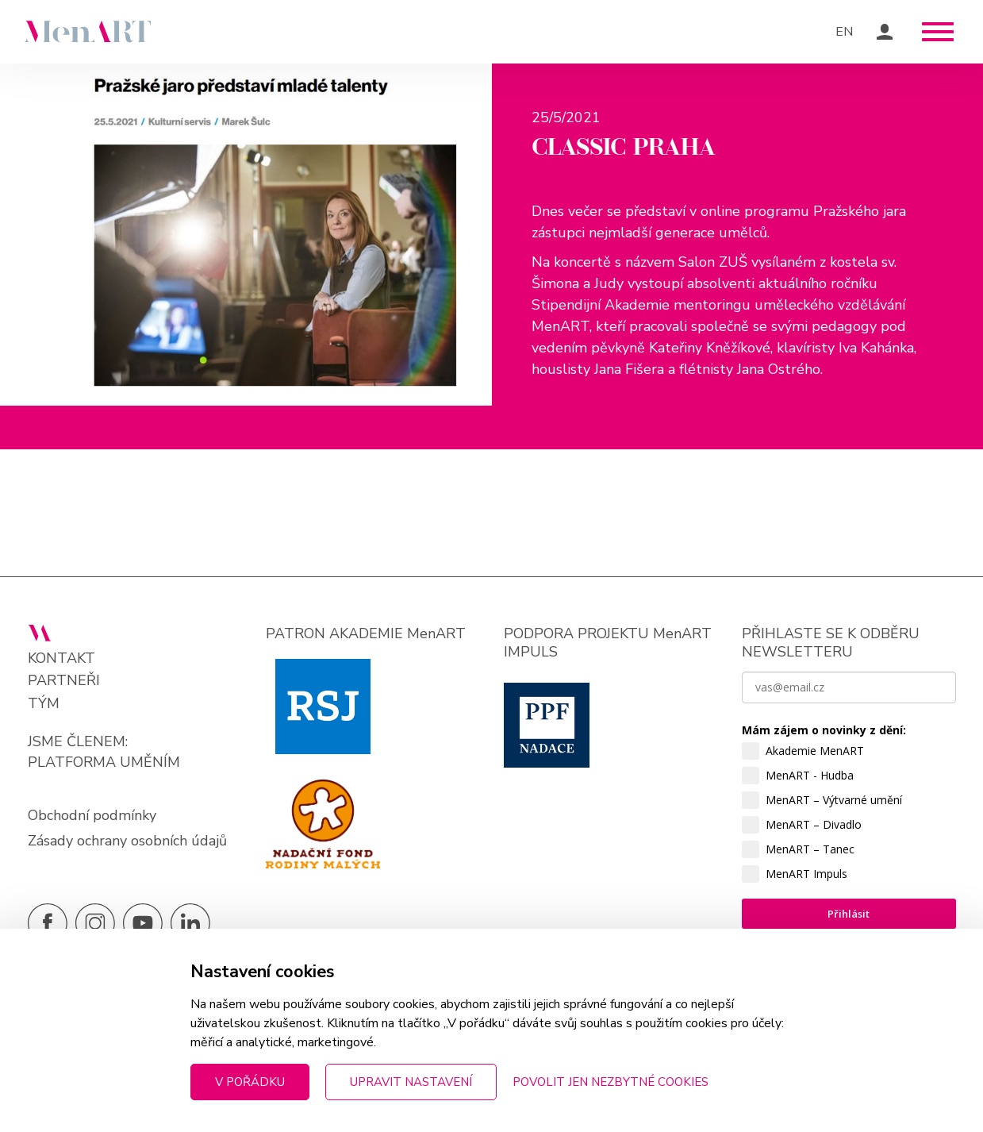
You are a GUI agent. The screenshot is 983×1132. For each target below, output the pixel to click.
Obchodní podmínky (92, 815)
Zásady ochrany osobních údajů (127, 840)
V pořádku (250, 1082)
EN (844, 31)
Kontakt (61, 658)
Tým (44, 704)
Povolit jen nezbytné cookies (610, 1082)
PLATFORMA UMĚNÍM (104, 762)
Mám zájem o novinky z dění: (824, 729)
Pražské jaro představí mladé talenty (651, 181)
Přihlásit (848, 914)
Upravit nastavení (411, 1082)
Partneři (64, 681)
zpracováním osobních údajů (820, 1048)
